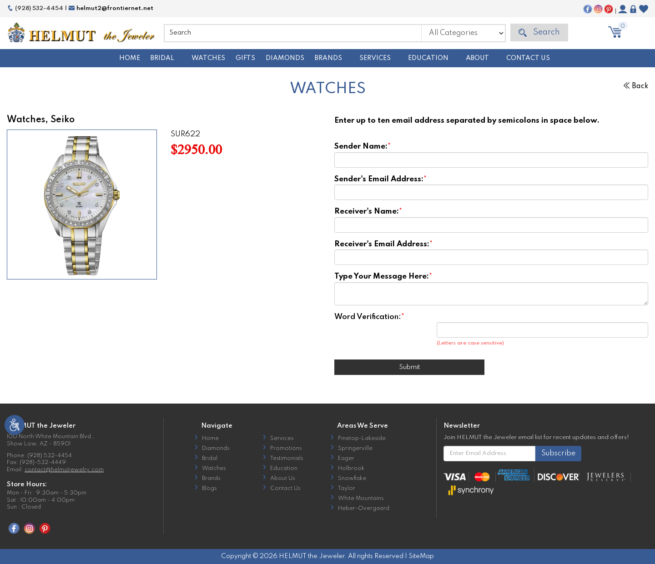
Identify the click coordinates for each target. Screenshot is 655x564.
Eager (346, 458)
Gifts (245, 58)
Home (129, 58)
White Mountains (360, 498)
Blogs (209, 488)
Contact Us (528, 58)
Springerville (355, 448)
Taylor (346, 488)
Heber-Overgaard (363, 508)
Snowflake (352, 478)
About (477, 58)
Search (539, 32)
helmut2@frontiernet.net (110, 8)
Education (428, 58)
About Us (282, 478)
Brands (328, 58)
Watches (208, 58)
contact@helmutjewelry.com (64, 470)
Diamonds (285, 58)
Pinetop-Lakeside (362, 438)
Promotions (286, 448)
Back (636, 86)
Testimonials (286, 458)
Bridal (162, 58)
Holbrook (351, 468)
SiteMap (421, 556)
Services (375, 58)
